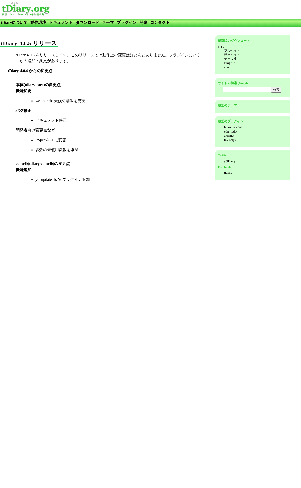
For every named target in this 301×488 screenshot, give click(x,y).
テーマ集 (230, 58)
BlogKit (229, 63)
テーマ (108, 22)
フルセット (232, 50)
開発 (143, 22)
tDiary (228, 172)
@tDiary (229, 161)
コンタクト (160, 22)
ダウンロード (87, 22)
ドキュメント (61, 22)
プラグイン (126, 22)
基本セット (232, 54)
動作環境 (38, 22)
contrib (228, 67)
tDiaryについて (14, 22)
